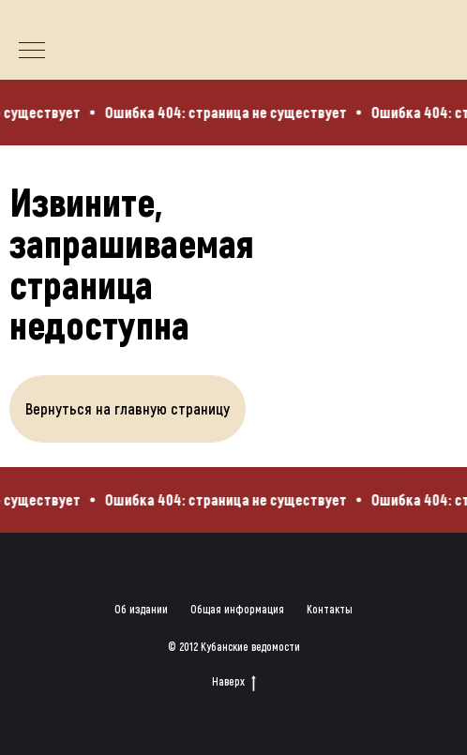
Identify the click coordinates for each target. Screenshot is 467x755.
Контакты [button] (330, 608)
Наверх (234, 681)
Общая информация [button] (237, 608)
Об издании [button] (141, 608)
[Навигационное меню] (32, 51)
